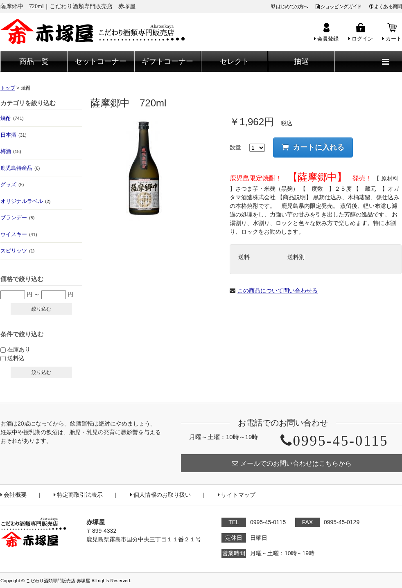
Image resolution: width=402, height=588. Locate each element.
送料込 (16, 358)
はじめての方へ (292, 6)
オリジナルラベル (25, 201)
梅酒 (10, 151)
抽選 (301, 61)
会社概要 (13, 495)
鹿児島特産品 (20, 168)
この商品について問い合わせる (277, 290)
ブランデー (17, 217)
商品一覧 (34, 61)
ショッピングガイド (339, 6)
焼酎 (12, 118)
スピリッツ (17, 251)
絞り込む (41, 309)
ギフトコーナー (167, 61)
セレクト (234, 61)
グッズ (12, 184)
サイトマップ (236, 495)
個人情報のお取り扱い (160, 495)
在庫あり (18, 349)
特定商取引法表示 (78, 495)
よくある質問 (385, 6)
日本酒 (13, 135)
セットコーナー (100, 61)
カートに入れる (313, 147)
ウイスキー (18, 234)
